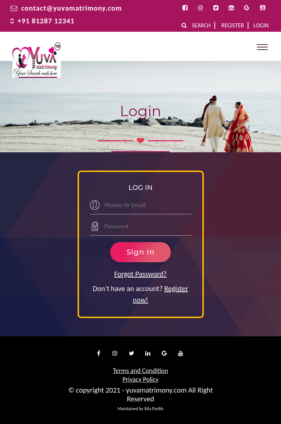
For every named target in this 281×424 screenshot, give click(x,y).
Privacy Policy (140, 379)
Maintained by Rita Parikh (140, 408)
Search (201, 25)
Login (261, 25)
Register (232, 25)
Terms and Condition (140, 371)
